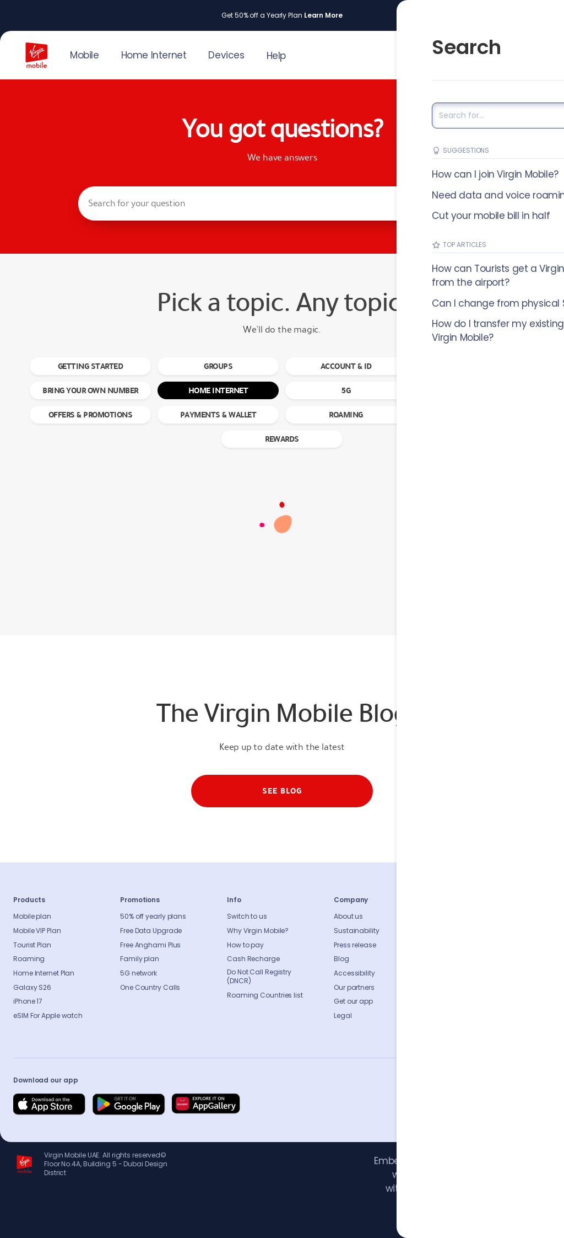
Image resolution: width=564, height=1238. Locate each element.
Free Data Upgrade (151, 930)
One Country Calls (150, 987)
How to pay (245, 945)
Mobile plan (32, 916)
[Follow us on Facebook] (435, 1104)
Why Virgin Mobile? (258, 930)
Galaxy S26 (32, 987)
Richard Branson (528, 1223)
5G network (138, 973)
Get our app (353, 1001)
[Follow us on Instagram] (461, 1104)
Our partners (354, 987)
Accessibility (354, 973)
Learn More (323, 15)
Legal (343, 1015)
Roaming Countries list (265, 995)
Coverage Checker (471, 959)
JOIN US (461, 52)
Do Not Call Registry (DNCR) (259, 976)
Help (276, 55)
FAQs (449, 916)
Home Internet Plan (43, 973)
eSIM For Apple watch (48, 1015)
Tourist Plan (32, 945)
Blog (341, 959)
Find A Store (460, 945)
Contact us (459, 930)
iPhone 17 (27, 1001)
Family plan (139, 959)
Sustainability (356, 930)
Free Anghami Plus (150, 945)
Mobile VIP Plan (37, 930)
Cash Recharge (253, 959)
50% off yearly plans (153, 916)
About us (348, 916)
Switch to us (247, 916)
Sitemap (455, 973)
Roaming (29, 959)
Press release (355, 945)
